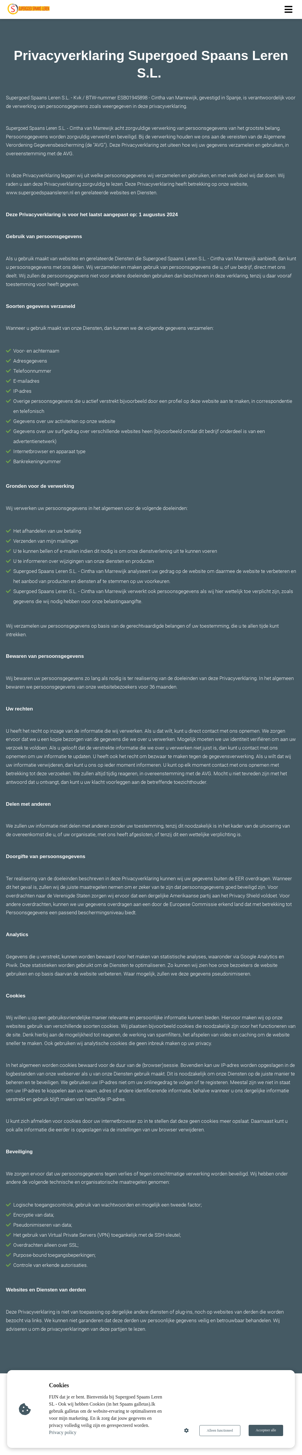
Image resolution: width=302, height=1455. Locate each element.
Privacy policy (63, 1432)
